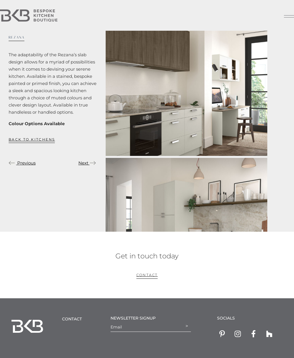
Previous (22, 163)
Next (87, 163)
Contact (72, 319)
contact (147, 275)
